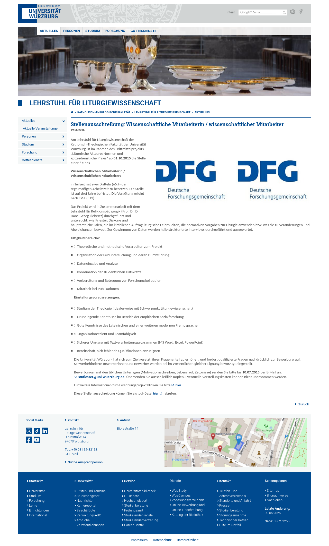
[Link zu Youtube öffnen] (37, 440)
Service (128, 481)
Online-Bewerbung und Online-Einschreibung (187, 508)
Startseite (35, 481)
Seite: (269, 521)
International (37, 515)
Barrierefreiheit (187, 540)
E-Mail (73, 454)
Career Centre (133, 525)
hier (178, 385)
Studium (92, 31)
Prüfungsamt (132, 510)
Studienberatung (135, 506)
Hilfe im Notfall (229, 525)
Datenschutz (162, 540)
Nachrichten (84, 501)
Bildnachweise (276, 495)
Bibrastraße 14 (127, 428)
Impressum (139, 540)
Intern (230, 12)
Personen (71, 31)
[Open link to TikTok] (37, 431)
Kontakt (73, 420)
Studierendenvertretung (140, 520)
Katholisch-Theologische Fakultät (103, 112)
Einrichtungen (38, 510)
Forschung (115, 31)
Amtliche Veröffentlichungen (89, 523)
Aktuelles (49, 31)
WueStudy (178, 491)
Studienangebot (87, 496)
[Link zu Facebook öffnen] (29, 440)
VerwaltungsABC (88, 515)
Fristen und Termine (90, 491)
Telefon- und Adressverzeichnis (231, 494)
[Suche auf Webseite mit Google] (263, 12)
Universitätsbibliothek (139, 491)
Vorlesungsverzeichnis (187, 500)
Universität (36, 491)
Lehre (32, 506)
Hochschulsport (134, 501)
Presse (223, 506)
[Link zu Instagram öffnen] (29, 431)
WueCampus (180, 495)
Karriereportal (85, 506)
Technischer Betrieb (232, 520)
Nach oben (273, 500)
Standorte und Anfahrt (234, 501)
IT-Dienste (130, 496)
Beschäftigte (85, 510)
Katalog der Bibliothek (186, 515)
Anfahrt (125, 420)
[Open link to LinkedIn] (45, 431)
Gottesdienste (143, 31)
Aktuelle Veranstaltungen (41, 128)
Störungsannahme (231, 515)
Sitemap (272, 491)
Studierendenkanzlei (137, 515)
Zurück (303, 404)
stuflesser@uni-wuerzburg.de (101, 377)
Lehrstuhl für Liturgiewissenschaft (95, 103)
